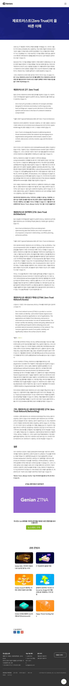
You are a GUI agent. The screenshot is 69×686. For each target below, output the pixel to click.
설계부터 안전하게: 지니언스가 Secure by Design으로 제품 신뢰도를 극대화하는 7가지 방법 (45, 591)
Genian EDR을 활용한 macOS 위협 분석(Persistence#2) (24, 615)
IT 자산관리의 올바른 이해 (43, 566)
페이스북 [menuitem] (30, 673)
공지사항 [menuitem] (15, 673)
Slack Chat (29, 658)
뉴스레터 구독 (34, 527)
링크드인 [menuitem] (10, 675)
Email (22, 632)
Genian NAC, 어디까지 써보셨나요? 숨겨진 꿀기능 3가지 (24, 567)
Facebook (14, 632)
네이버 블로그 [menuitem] (22, 673)
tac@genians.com (30, 665)
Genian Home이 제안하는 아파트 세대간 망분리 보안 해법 (23, 589)
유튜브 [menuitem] (4, 675)
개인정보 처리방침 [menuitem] (7, 673)
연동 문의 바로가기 (42, 658)
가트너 (20, 338)
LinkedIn (18, 632)
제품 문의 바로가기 (42, 656)
